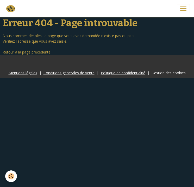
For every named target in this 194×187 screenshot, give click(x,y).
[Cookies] (11, 176)
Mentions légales (23, 72)
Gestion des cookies (169, 72)
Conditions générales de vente (69, 72)
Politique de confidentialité (123, 72)
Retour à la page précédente (27, 52)
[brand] (11, 8)
